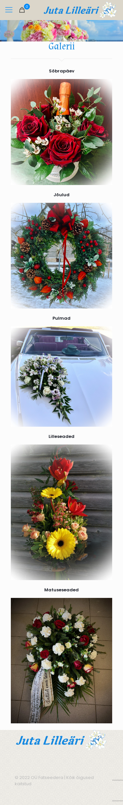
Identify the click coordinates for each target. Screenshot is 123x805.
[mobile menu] (8, 9)
